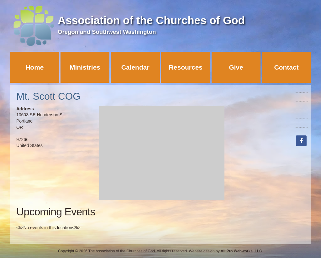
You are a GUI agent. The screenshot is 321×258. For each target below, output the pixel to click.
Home (34, 67)
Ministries (85, 67)
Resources (186, 67)
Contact (286, 67)
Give (236, 67)
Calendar (135, 67)
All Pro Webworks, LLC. (242, 251)
